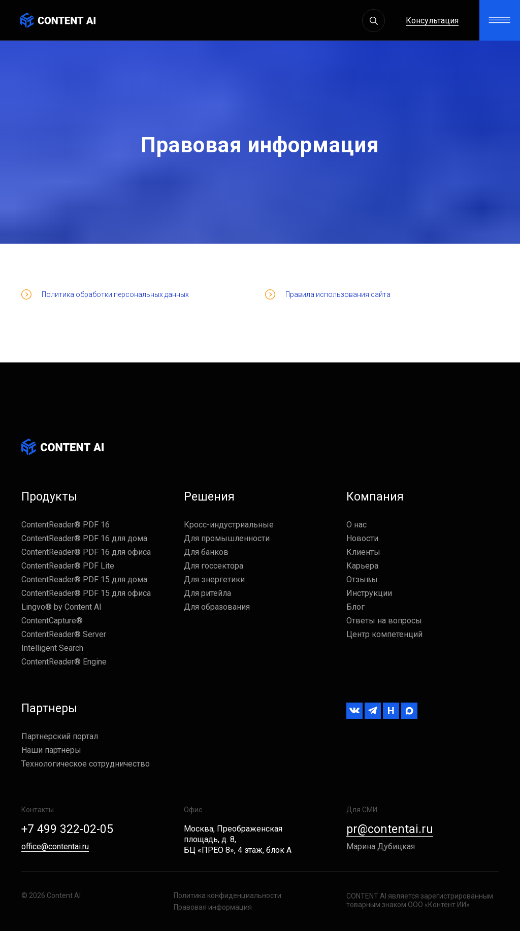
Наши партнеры (51, 750)
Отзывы (362, 579)
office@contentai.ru (55, 846)
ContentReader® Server (63, 634)
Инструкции (369, 593)
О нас (356, 524)
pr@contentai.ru (389, 829)
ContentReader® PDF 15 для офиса (86, 593)
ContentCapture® (52, 620)
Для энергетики (214, 579)
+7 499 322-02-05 (67, 829)
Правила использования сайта (338, 294)
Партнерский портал (59, 736)
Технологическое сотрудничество (85, 764)
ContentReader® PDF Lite (67, 566)
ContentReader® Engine (64, 662)
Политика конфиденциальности (227, 895)
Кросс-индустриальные (229, 524)
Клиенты (363, 552)
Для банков (206, 552)
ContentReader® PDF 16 (65, 524)
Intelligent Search (52, 648)
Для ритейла (207, 593)
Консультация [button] (432, 20)
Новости (362, 538)
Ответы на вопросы (384, 620)
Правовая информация (213, 907)
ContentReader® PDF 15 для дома (84, 579)
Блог (355, 607)
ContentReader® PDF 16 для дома (84, 538)
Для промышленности (227, 538)
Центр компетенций (384, 634)
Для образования (217, 607)
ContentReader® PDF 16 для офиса (86, 552)
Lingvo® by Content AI (61, 607)
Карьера (362, 566)
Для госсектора (213, 566)
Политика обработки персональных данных (115, 294)
